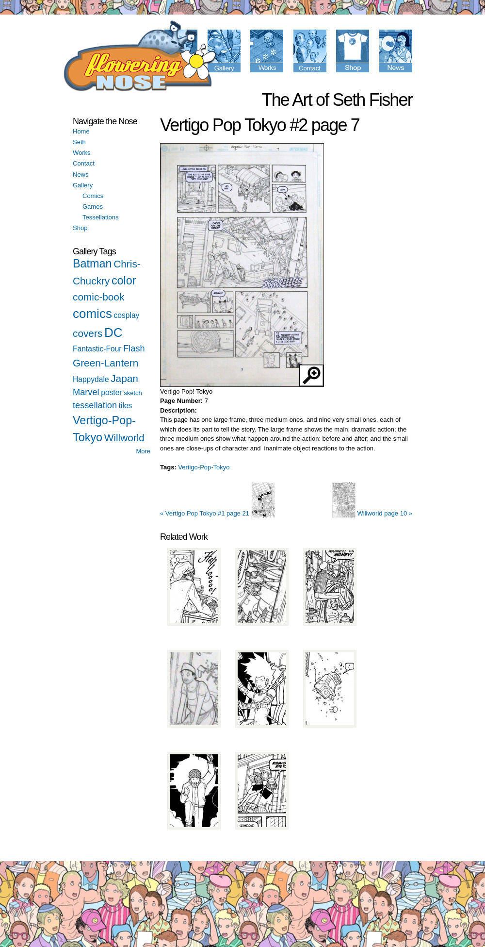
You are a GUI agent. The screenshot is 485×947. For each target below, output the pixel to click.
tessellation (95, 405)
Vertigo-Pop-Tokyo (203, 467)
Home (81, 131)
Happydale (91, 379)
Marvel (86, 392)
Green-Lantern (105, 362)
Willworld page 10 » (372, 513)
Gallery (83, 185)
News (81, 174)
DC (113, 332)
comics (92, 313)
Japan (124, 378)
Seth (79, 142)
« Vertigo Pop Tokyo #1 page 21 (217, 513)
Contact (84, 163)
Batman (92, 263)
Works (82, 152)
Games (92, 206)
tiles (125, 405)
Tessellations (100, 217)
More (143, 451)
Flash (134, 348)
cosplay (127, 315)
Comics (92, 195)
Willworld (124, 437)
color (124, 280)
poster (111, 392)
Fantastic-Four (97, 349)
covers (87, 333)
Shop (80, 228)
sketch (133, 393)
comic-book (98, 296)
